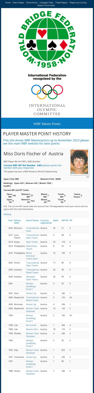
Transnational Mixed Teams (32, 271)
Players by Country (78, 2)
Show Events (32, 2)
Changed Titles (46, 2)
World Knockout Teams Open (32, 256)
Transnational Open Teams (32, 236)
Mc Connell (31, 325)
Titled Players (61, 2)
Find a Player (18, 2)
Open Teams (32, 242)
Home (8, 2)
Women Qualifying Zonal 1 (30, 286)
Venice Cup (31, 293)
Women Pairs (32, 329)
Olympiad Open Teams (32, 278)
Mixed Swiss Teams (31, 247)
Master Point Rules (46, 5)
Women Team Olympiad (32, 310)
